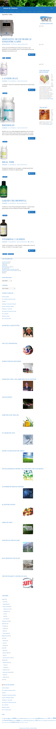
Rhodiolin (8, 125)
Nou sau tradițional (10, 343)
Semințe (4, 674)
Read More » (32, 54)
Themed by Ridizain (33, 728)
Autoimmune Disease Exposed (13, 486)
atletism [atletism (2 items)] (11, 718)
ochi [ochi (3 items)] (48, 720)
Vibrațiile (4, 301)
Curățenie (4, 628)
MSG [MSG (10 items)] (37, 720)
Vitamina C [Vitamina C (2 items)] (22, 722)
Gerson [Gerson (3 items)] (15, 720)
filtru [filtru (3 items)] (3, 720)
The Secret (43, 107)
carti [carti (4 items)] (27, 718)
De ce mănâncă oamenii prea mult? (8, 299)
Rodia (3, 272)
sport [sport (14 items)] (13, 722)
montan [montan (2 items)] (34, 720)
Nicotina (3, 271)
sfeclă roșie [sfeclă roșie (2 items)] (8, 722)
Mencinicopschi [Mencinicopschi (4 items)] (30, 720)
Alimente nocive (6, 609)
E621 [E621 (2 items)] (45, 718)
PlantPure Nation (8, 504)
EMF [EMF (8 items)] (49, 718)
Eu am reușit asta (8, 433)
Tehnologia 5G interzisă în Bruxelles (9, 304)
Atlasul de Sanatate (8, 684)
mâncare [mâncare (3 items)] (40, 720)
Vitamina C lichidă (13, 239)
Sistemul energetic (5, 296)
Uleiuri (4, 664)
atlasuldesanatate (23, 44)
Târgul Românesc (41, 11)
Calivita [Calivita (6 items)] (21, 718)
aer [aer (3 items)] (2, 718)
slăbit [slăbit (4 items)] (11, 722)
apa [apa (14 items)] (9, 718)
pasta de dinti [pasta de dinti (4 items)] (51, 720)
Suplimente (4, 81)
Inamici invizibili (6, 606)
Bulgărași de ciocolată (11, 558)
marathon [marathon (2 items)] (22, 720)
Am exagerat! (4, 268)
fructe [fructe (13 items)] (10, 720)
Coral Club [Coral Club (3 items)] (32, 718)
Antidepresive (6, 611)
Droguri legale (5, 604)
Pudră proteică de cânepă (6, 266)
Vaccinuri (5, 618)
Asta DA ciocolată (5, 261)
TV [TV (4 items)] (20, 722)
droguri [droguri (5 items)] (42, 718)
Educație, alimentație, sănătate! (8, 306)
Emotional (5, 640)
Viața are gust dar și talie (7, 657)
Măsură (4, 630)
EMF (4, 616)
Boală (17, 11)
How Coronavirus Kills (6, 318)
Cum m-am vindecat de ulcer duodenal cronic (10, 270)
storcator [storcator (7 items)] (17, 722)
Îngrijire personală (5, 635)
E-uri (4, 613)
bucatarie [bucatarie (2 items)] (18, 718)
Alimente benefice (6, 662)
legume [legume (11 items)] (18, 720)
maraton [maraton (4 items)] (25, 720)
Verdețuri (5, 667)
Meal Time (8, 162)
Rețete (5, 11)
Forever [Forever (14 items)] (6, 720)
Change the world (5, 621)
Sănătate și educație (5, 316)
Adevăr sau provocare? (11, 540)
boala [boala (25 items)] (14, 718)
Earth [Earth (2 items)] (47, 718)
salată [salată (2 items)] (5, 722)
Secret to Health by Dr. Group (13, 451)
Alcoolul (3, 265)
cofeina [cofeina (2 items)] (29, 718)
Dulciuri (4, 650)
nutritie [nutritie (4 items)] (45, 720)
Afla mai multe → (49, 124)
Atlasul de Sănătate (10, 8)
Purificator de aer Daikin (11, 361)
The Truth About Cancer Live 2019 (14, 576)
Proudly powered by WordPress (24, 728)
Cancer (4, 601)
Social (4, 643)
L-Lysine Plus (10, 78)
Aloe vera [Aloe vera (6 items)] (5, 718)
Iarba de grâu (7, 522)
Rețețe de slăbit (6, 652)
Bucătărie (4, 626)
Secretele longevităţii (10, 325)
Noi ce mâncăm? (5, 313)
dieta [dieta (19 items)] (39, 718)
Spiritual (4, 645)
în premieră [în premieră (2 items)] (26, 722)
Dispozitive (23, 11)
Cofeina (3, 264)
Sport (34, 11)
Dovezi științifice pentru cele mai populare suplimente (22, 468)
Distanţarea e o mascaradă (7, 308)
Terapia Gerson (5, 263)
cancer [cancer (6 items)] (24, 718)
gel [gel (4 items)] (12, 720)
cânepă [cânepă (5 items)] (36, 718)
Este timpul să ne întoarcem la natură (9, 311)
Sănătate (11, 11)
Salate (4, 655)
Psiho (30, 11)
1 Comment (31, 241)
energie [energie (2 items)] (52, 718)
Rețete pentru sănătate (7, 672)
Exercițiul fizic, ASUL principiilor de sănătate (19, 379)
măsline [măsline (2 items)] (43, 720)
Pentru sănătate (6, 44)
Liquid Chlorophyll (14, 200)
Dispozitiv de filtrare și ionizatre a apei (16, 40)
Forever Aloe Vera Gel (10, 415)
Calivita (5, 93)
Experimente (5, 669)
